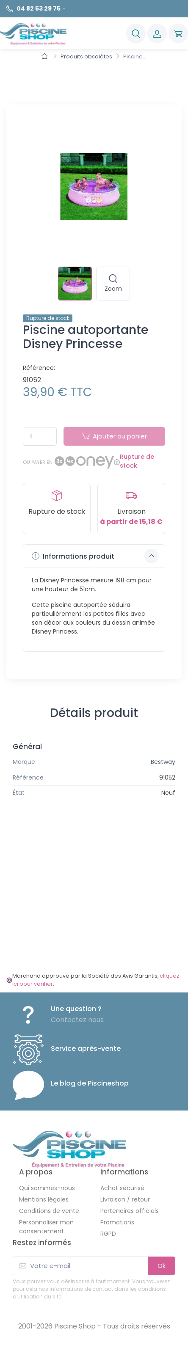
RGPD (108, 1233)
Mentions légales (44, 1199)
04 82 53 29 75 (39, 8)
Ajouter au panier (114, 436)
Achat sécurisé (122, 1188)
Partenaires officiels (129, 1211)
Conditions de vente (49, 1211)
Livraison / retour (125, 1199)
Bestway (163, 762)
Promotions (117, 1222)
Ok (162, 1265)
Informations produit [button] (95, 556)
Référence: (39, 368)
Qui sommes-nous (47, 1188)
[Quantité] (40, 436)
